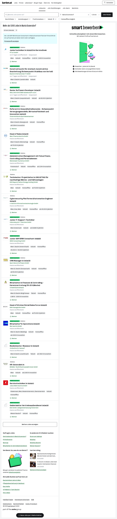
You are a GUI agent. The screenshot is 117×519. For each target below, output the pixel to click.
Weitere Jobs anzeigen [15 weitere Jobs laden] (30, 424)
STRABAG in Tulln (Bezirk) (11, 489)
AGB (32, 500)
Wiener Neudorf (16, 413)
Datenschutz (7, 504)
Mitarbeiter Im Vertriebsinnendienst (15, 446)
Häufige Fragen (8, 500)
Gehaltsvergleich (14, 472)
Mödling (32, 439)
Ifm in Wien (6, 493)
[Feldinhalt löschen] (88, 14)
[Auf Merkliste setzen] (13, 61)
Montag (5, 443)
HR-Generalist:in (17, 365)
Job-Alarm (66, 8)
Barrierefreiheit (18, 504)
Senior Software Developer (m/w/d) (25, 90)
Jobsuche (42, 8)
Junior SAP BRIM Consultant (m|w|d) (25, 239)
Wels (19, 209)
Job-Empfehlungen (54, 8)
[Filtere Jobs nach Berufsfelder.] (11, 19)
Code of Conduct (31, 504)
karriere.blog (35, 450)
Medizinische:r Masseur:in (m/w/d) (24, 346)
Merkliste (75, 8)
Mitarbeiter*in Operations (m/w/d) (25, 324)
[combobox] (31, 14)
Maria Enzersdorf (29, 25)
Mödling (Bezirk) (35, 443)
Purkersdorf (15, 166)
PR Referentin (7, 439)
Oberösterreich (39, 391)
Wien (12, 58)
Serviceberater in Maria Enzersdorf (14, 436)
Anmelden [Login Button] (108, 3)
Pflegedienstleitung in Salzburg (13, 483)
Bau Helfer (6, 486)
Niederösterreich (28, 391)
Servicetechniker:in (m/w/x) (22, 383)
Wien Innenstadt (16, 228)
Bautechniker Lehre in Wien (12, 480)
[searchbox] (31, 14)
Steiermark (14, 391)
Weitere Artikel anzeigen (38, 470)
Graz (15, 209)
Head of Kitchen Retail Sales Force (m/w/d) (28, 305)
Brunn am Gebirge (36, 436)
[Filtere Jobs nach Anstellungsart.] (25, 19)
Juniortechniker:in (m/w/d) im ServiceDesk (28, 50)
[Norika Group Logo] (12, 510)
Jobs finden (107, 15)
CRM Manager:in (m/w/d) (20, 261)
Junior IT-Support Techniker (22, 220)
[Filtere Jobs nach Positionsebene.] (40, 19)
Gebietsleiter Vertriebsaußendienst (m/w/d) (29, 405)
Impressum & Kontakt (22, 500)
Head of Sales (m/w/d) (19, 134)
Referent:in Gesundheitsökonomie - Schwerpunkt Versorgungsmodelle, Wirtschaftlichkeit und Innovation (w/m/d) (32, 111)
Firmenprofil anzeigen (11, 41)
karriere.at (23, 477)
